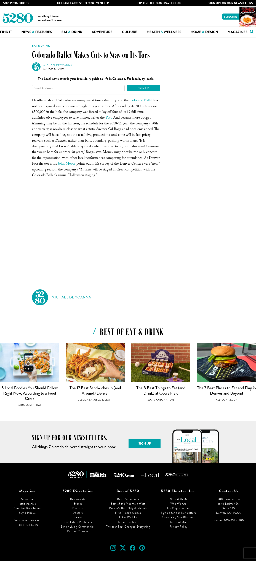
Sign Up (143, 88)
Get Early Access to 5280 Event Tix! (83, 3)
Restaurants (77, 499)
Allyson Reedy (226, 400)
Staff (108, 400)
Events (77, 504)
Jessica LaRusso (89, 400)
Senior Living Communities (78, 527)
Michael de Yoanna (57, 65)
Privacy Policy (178, 527)
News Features (36, 31)
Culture (129, 31)
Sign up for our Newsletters (178, 513)
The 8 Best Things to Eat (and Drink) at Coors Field (160, 390)
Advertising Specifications (178, 517)
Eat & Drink (41, 46)
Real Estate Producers (77, 522)
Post (109, 118)
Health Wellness (164, 31)
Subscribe (230, 16)
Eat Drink (71, 31)
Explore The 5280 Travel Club (159, 3)
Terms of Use (178, 522)
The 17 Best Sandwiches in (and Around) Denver (95, 390)
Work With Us (178, 499)
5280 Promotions (16, 3)
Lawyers (78, 517)
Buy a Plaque (27, 513)
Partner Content (77, 531)
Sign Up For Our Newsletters (231, 3)
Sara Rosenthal (29, 405)
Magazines (237, 31)
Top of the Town (128, 522)
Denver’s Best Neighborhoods (128, 508)
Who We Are (178, 504)
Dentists (77, 508)
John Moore (67, 164)
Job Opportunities (178, 508)
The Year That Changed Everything (128, 527)
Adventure (102, 31)
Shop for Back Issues (27, 508)
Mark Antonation (161, 400)
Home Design (204, 31)
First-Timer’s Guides (128, 513)
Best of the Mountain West (128, 504)
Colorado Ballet (141, 101)
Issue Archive (27, 504)
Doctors (78, 513)
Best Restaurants (128, 499)
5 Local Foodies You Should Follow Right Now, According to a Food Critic (29, 393)
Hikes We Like (128, 517)
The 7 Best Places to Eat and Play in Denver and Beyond (226, 390)
